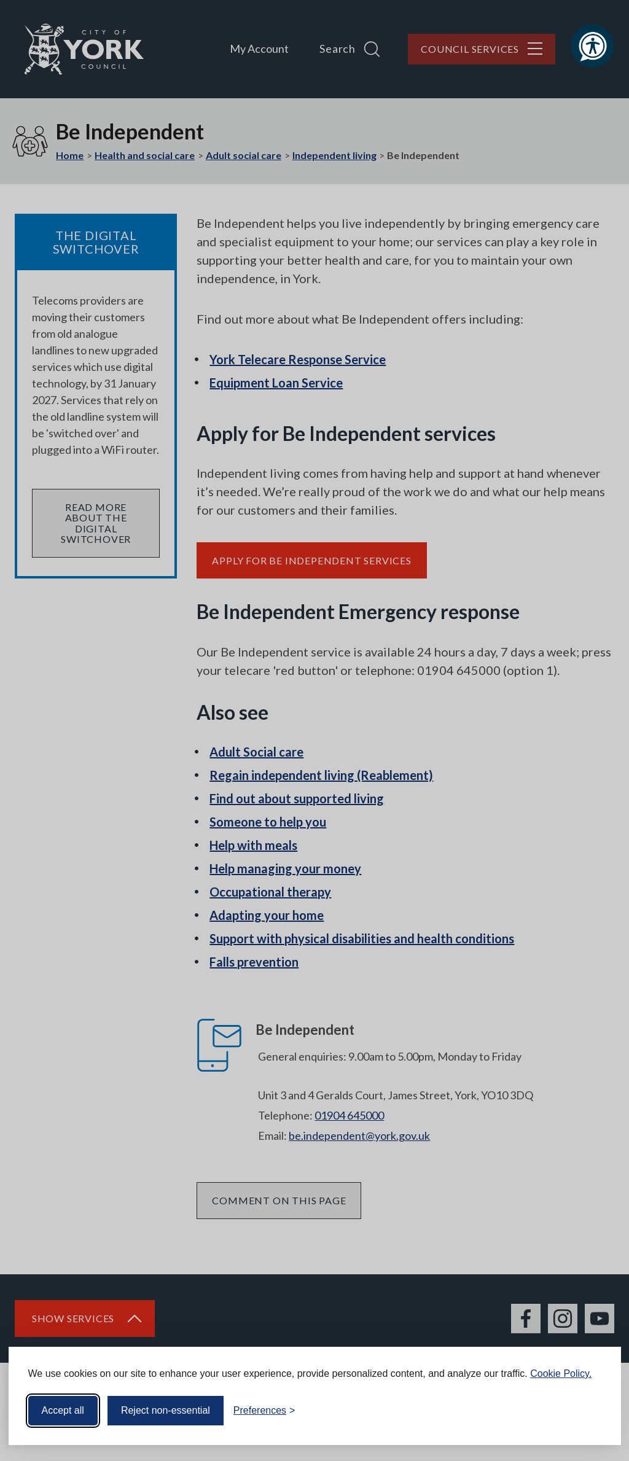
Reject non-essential (165, 1410)
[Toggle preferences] (264, 1410)
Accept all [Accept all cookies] (63, 1410)
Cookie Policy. (561, 1373)
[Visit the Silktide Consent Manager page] (594, 1410)
